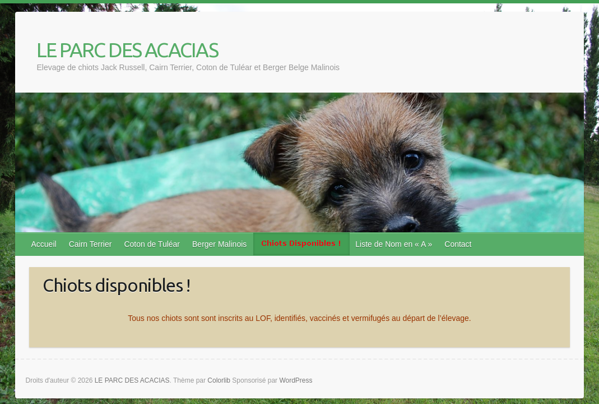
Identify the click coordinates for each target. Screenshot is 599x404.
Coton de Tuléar (152, 244)
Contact (457, 244)
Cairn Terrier (90, 244)
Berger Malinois (219, 244)
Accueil (43, 244)
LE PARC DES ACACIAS (127, 49)
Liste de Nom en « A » (393, 244)
